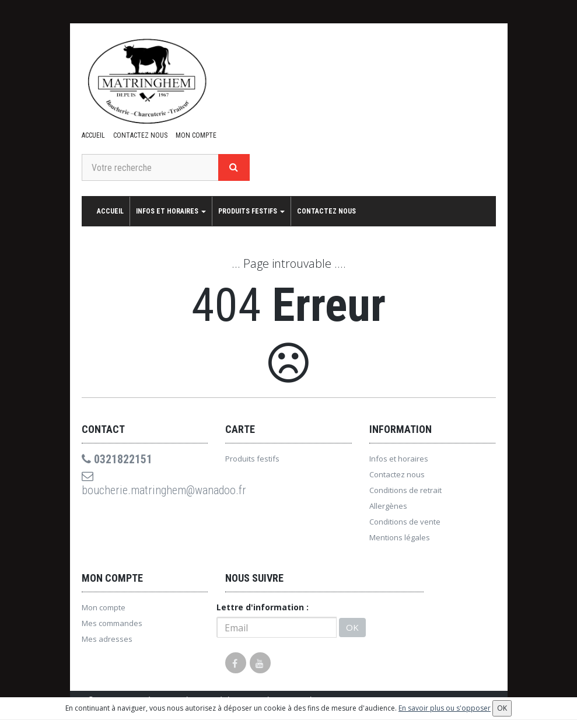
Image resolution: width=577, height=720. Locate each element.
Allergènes (388, 506)
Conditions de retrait (405, 490)
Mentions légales (399, 537)
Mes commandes (112, 623)
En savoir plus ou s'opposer (444, 708)
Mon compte (196, 135)
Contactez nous (140, 135)
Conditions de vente (404, 521)
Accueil (93, 135)
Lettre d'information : (262, 607)
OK (352, 627)
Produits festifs (251, 211)
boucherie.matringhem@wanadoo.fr (145, 483)
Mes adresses (107, 639)
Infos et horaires (171, 211)
